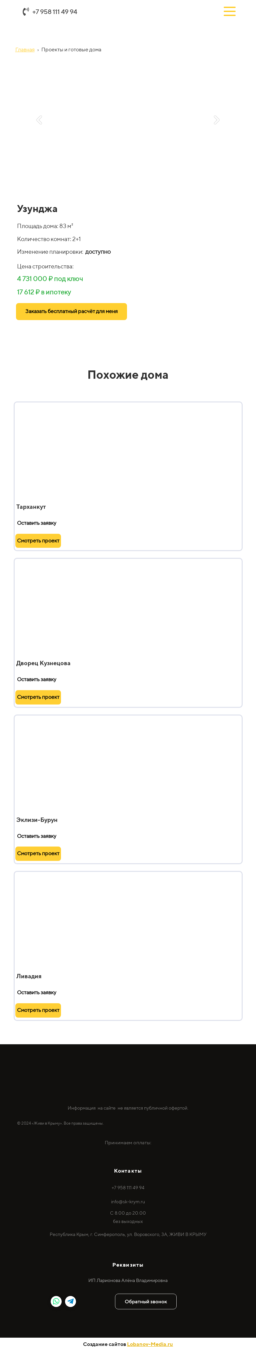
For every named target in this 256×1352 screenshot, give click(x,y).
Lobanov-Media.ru (150, 1344)
